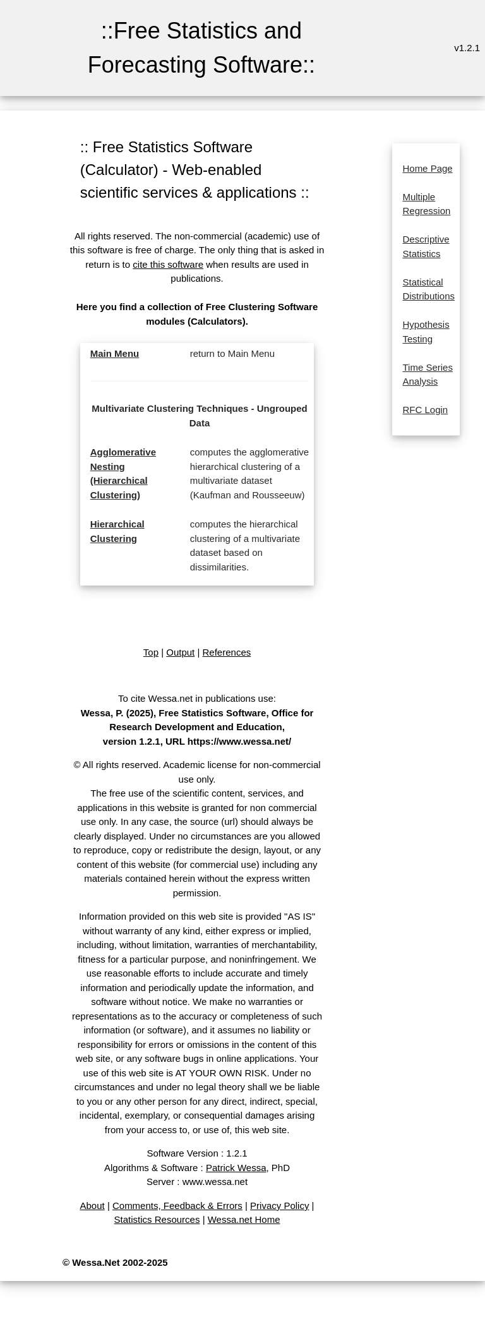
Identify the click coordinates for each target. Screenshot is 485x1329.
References (227, 652)
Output (180, 652)
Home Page (427, 168)
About (92, 1205)
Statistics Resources (157, 1219)
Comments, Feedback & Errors (177, 1205)
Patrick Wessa (236, 1167)
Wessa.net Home (244, 1219)
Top (151, 652)
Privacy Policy (279, 1205)
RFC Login (425, 409)
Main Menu (115, 353)
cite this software (168, 264)
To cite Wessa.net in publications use (195, 698)
